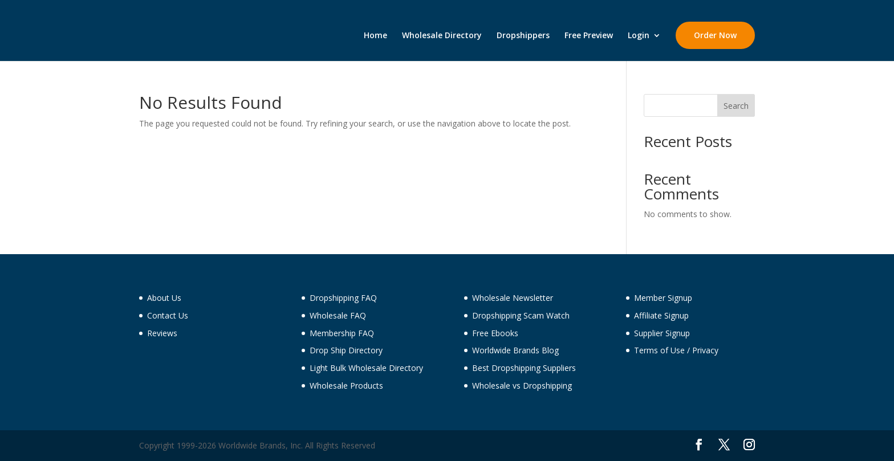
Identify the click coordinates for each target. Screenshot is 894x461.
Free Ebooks (495, 333)
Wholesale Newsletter (512, 297)
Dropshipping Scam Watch (521, 315)
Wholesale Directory (442, 35)
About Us (164, 297)
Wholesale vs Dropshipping (522, 385)
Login (638, 35)
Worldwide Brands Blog (515, 350)
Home (375, 35)
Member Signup (663, 297)
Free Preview (588, 35)
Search (736, 105)
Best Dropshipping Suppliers (524, 367)
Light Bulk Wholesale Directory (366, 367)
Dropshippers (523, 35)
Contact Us (167, 315)
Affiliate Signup (661, 315)
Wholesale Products (346, 385)
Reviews (162, 333)
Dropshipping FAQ (343, 297)
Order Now (715, 35)
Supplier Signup (662, 333)
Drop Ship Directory (346, 350)
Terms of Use (659, 350)
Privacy (705, 350)
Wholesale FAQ (338, 315)
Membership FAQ (342, 333)
